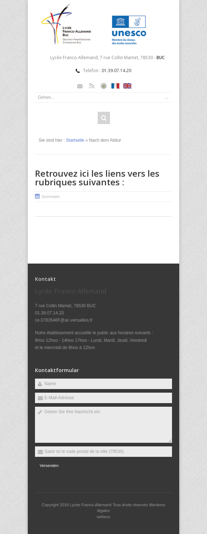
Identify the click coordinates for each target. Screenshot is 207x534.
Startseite (75, 140)
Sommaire (50, 196)
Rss (91, 86)
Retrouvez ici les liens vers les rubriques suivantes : (97, 177)
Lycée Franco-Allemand (91, 505)
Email (79, 86)
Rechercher (104, 118)
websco (103, 517)
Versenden (49, 465)
